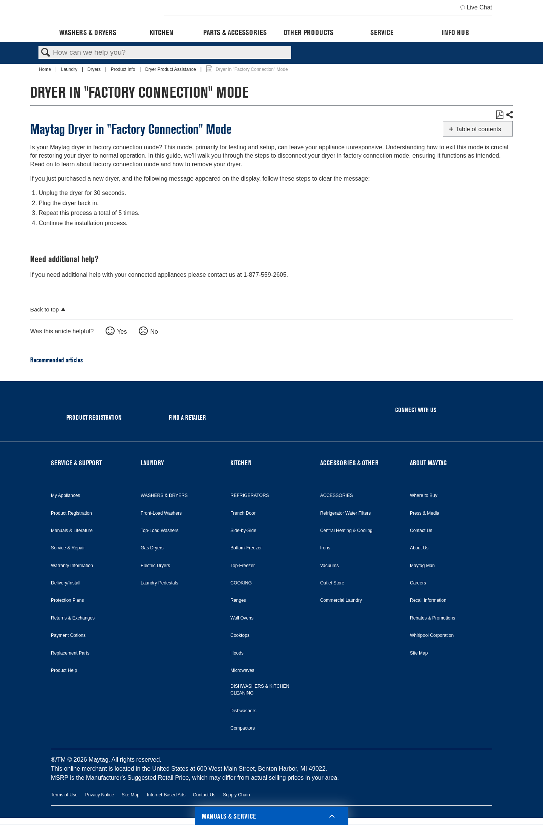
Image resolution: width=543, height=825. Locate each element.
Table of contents (478, 129)
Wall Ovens (241, 618)
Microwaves (242, 670)
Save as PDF (499, 115)
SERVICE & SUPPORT (76, 463)
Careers (418, 583)
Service (381, 32)
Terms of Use (64, 794)
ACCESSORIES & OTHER (349, 463)
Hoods (237, 653)
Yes (122, 331)
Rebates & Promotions (432, 618)
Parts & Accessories (235, 32)
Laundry (70, 69)
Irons (325, 548)
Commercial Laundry (341, 600)
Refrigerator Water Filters (345, 513)
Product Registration (71, 513)
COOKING (241, 583)
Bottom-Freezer (246, 548)
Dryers (94, 69)
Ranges (238, 600)
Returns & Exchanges (73, 618)
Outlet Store (332, 583)
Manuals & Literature (72, 530)
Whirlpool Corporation (432, 635)
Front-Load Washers (161, 513)
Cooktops (240, 635)
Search (45, 52)
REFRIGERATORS (249, 495)
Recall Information (428, 600)
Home (45, 69)
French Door (243, 513)
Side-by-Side (243, 530)
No (154, 331)
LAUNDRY (152, 463)
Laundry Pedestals (159, 583)
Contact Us (421, 530)
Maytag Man (422, 565)
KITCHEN (241, 463)
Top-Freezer (242, 565)
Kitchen (161, 32)
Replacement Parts (70, 653)
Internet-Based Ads (166, 794)
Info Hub (455, 32)
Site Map (419, 653)
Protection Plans (67, 600)
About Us (419, 548)
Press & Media (424, 513)
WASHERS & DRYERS (164, 495)
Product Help (64, 670)
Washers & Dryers (87, 32)
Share (509, 115)
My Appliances (65, 495)
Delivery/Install (65, 583)
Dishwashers (243, 710)
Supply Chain (236, 794)
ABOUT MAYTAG (428, 463)
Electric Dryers (155, 565)
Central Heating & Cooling (346, 530)
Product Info (124, 69)
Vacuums (329, 565)
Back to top (44, 309)
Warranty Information (72, 565)
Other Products (308, 32)
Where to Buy (423, 495)
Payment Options (68, 635)
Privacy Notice (99, 794)
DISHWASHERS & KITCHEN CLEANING (259, 690)
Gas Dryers (152, 548)
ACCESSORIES (336, 495)
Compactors (242, 728)
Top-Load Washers (159, 530)
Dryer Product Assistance (171, 69)
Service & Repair (68, 548)
